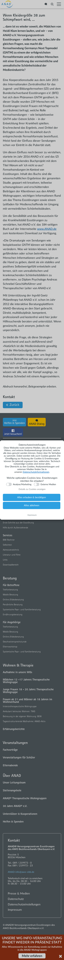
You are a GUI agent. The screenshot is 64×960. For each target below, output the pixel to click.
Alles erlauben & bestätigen (31, 497)
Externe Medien (48, 484)
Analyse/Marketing (22, 484)
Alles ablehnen (31, 505)
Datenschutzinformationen (36, 472)
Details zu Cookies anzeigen (32, 489)
